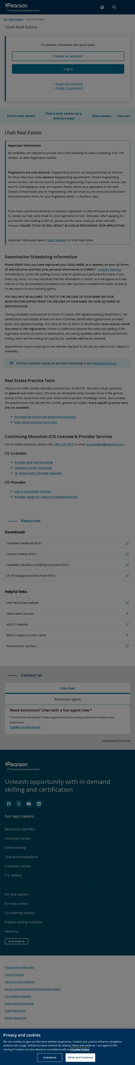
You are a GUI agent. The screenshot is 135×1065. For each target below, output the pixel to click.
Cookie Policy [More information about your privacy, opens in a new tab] (80, 1054)
